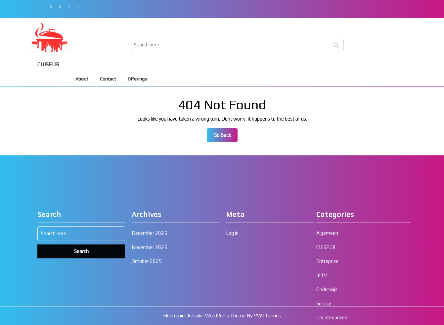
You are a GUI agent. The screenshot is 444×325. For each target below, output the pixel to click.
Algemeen (327, 309)
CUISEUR (48, 64)
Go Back (225, 136)
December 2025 (149, 309)
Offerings (137, 78)
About (81, 78)
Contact (108, 78)
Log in (232, 309)
